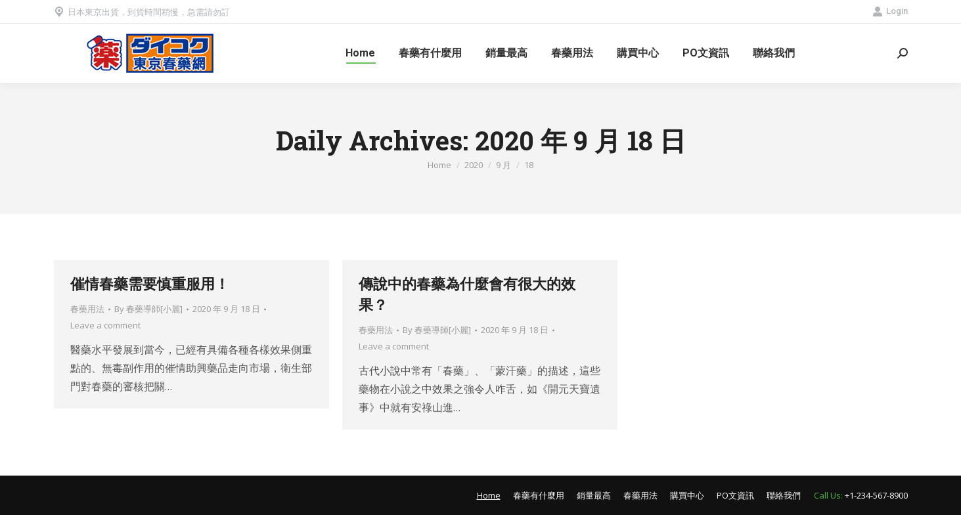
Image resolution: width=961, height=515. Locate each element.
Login (890, 11)
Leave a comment (105, 325)
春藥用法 (87, 309)
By (148, 309)
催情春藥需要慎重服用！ (149, 283)
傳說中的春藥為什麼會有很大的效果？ (467, 294)
